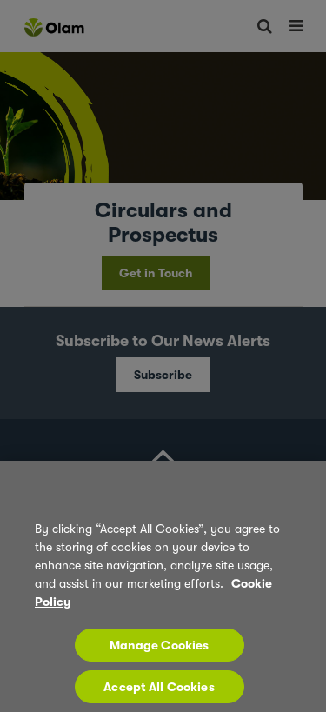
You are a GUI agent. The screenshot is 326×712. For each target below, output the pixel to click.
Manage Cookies (160, 653)
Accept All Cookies (159, 695)
